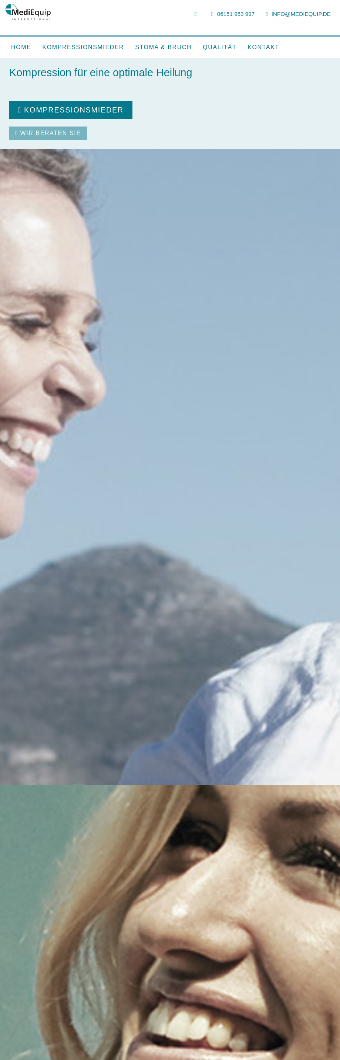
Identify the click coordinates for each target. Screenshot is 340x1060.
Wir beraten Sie (48, 133)
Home (21, 47)
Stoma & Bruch (163, 47)
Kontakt (263, 47)
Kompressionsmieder (83, 47)
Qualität (219, 47)
